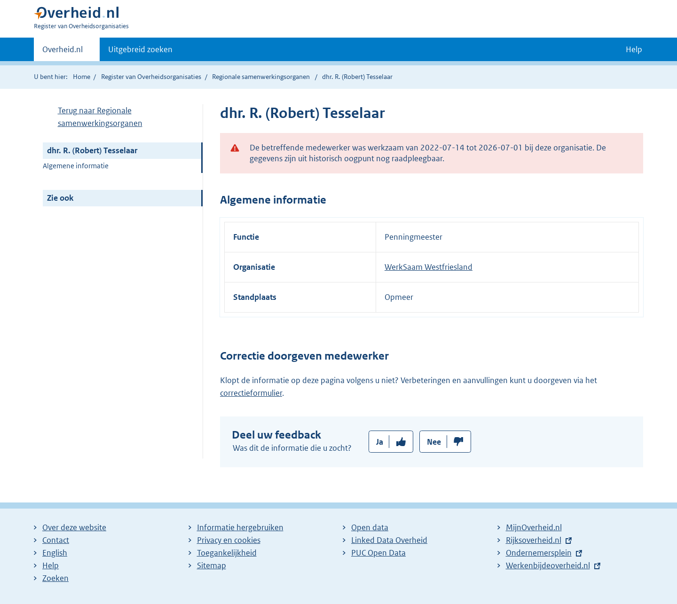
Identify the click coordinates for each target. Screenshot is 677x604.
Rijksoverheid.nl (533, 540)
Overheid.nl (62, 52)
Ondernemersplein (539, 553)
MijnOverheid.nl (534, 527)
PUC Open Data (378, 553)
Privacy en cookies (228, 540)
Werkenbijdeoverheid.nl (548, 565)
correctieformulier (251, 393)
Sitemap (211, 565)
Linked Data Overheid (389, 540)
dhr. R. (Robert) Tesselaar (92, 150)
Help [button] (634, 49)
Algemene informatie (76, 165)
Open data (369, 527)
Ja (379, 442)
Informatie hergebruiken (240, 527)
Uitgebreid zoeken (140, 49)
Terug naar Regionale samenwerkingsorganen (100, 116)
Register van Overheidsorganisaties (151, 76)
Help (50, 565)
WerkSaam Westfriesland (428, 267)
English (54, 553)
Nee (434, 442)
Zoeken (55, 578)
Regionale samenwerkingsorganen (261, 76)
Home (81, 76)
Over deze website (74, 527)
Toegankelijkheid (227, 553)
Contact (55, 540)
